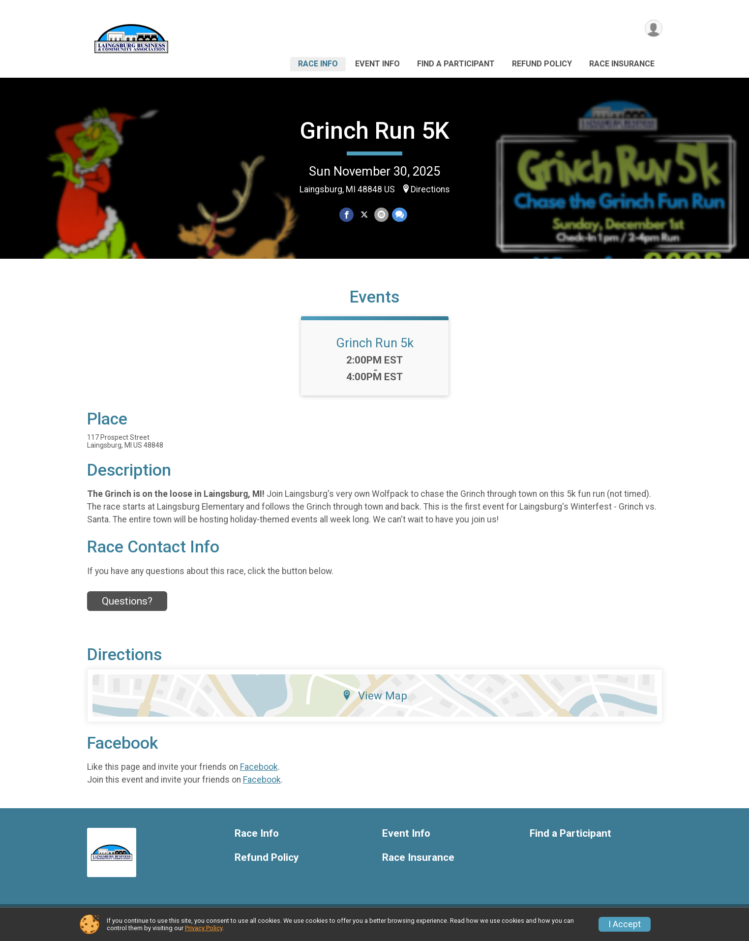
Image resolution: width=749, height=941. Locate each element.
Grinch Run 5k (375, 348)
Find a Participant (456, 63)
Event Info (377, 63)
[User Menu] (653, 29)
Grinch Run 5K (374, 131)
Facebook (259, 773)
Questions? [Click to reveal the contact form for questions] (127, 607)
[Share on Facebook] (347, 215)
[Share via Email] (381, 215)
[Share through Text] (399, 215)
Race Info (318, 63)
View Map (374, 701)
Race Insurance (622, 63)
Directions (430, 189)
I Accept (624, 924)
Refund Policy (542, 63)
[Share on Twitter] (364, 215)
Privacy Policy (203, 928)
